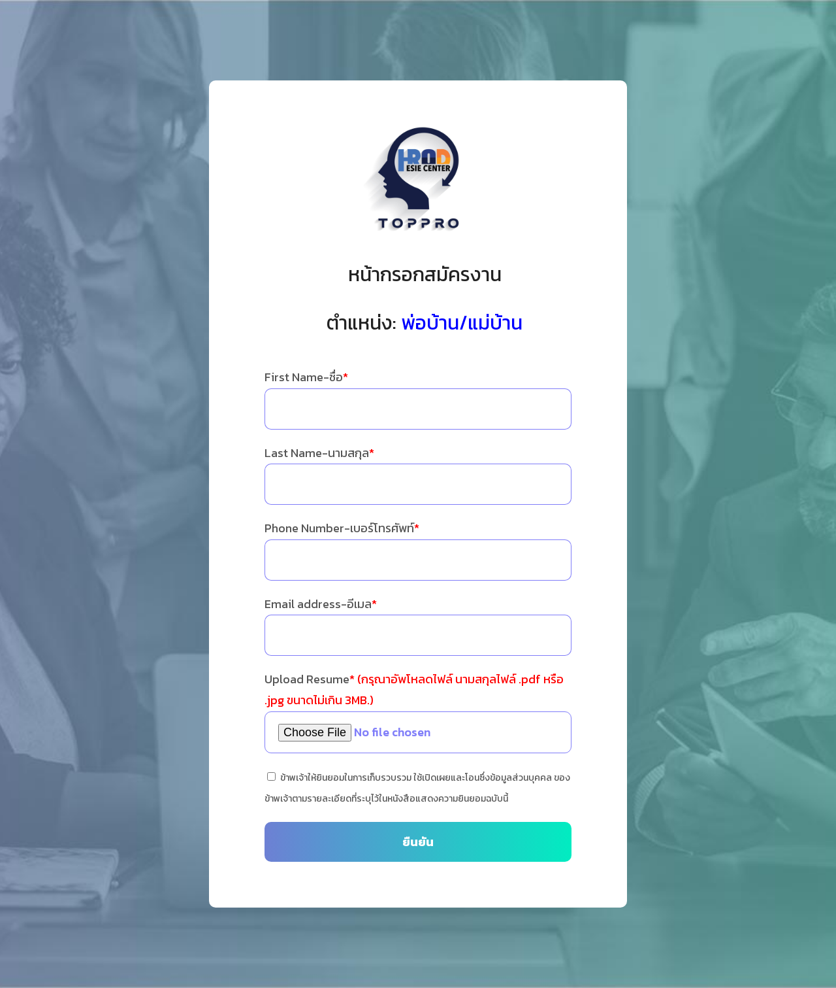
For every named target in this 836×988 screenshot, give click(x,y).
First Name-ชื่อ (306, 377)
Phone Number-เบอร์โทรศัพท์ (342, 528)
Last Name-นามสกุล (319, 453)
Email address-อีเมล (321, 604)
